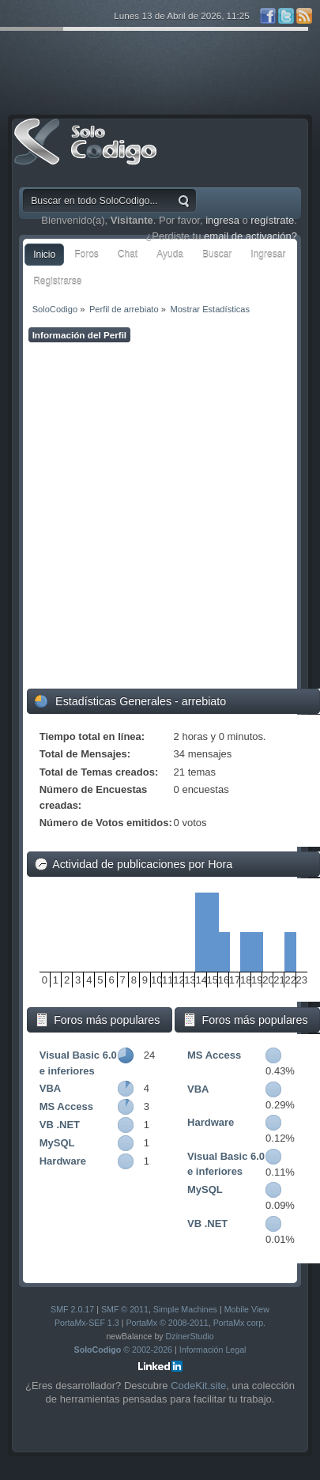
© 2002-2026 (123, 1349)
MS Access (66, 1106)
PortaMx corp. (239, 1322)
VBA (50, 1088)
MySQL (57, 1143)
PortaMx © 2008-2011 (167, 1322)
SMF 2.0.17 (72, 1309)
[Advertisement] (160, 516)
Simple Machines (185, 1309)
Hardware (63, 1161)
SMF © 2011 (125, 1309)
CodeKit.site (198, 1385)
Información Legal (213, 1349)
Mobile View (246, 1309)
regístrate (272, 220)
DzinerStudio (190, 1336)
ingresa (222, 220)
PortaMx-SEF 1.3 (87, 1322)
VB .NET (60, 1125)
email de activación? (250, 236)
